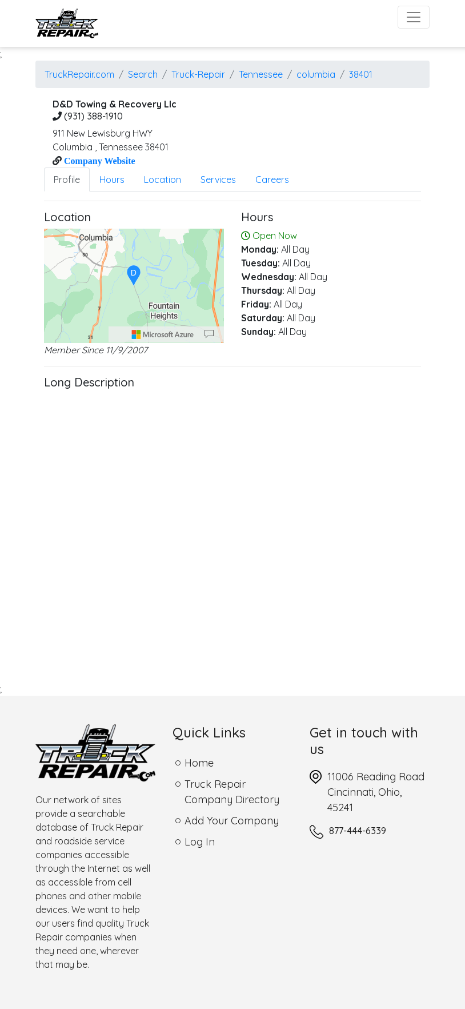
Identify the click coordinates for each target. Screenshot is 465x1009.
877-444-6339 (357, 830)
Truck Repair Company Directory (232, 791)
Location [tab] (162, 179)
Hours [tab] (112, 179)
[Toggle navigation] (414, 17)
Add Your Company (232, 820)
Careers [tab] (272, 179)
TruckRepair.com (79, 74)
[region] (134, 286)
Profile (67, 179)
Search (143, 74)
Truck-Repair (198, 74)
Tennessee (261, 74)
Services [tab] (218, 179)
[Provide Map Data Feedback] (209, 334)
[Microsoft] (162, 334)
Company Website (98, 160)
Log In (200, 841)
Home (199, 762)
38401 (360, 74)
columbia (315, 74)
